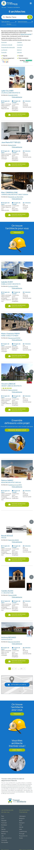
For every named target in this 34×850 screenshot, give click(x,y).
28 (21, 668)
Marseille (3, 820)
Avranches (4, 42)
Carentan (19, 42)
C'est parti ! (17, 750)
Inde (20, 825)
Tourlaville (3, 52)
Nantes (3, 829)
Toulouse (4, 823)
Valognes (19, 52)
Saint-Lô (19, 50)
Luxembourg (23, 831)
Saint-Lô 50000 (12, 390)
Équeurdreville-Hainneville (8, 47)
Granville (19, 47)
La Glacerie (4, 50)
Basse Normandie (26, 34)
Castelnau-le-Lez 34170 (15, 485)
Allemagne (22, 816)
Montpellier (4, 842)
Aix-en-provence (6, 838)
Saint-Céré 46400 (13, 540)
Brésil (20, 820)
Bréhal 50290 (12, 145)
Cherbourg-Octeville (6, 45)
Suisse (21, 838)
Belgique (22, 818)
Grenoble (4, 840)
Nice (2, 827)
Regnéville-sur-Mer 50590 (15, 197)
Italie (20, 829)
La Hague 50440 (13, 286)
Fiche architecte (17, 97)
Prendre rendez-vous (17, 430)
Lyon (2, 818)
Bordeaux (4, 825)
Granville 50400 (13, 95)
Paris (2, 816)
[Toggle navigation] (31, 3)
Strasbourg (4, 831)
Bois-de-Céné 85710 (14, 642)
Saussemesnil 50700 (14, 338)
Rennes (3, 834)
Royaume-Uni (23, 836)
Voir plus (9, 24)
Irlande (21, 827)
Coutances (20, 45)
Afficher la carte (17, 684)
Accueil (4, 7)
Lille (2, 836)
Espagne (21, 823)
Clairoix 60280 (12, 595)
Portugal (21, 834)
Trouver (17, 232)
